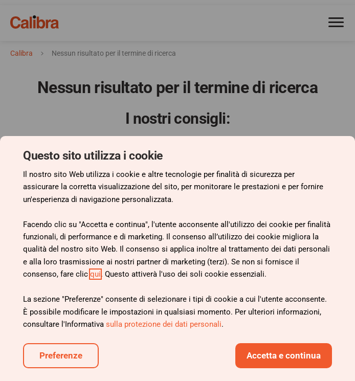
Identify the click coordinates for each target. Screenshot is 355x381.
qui (95, 274)
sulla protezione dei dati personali (163, 324)
